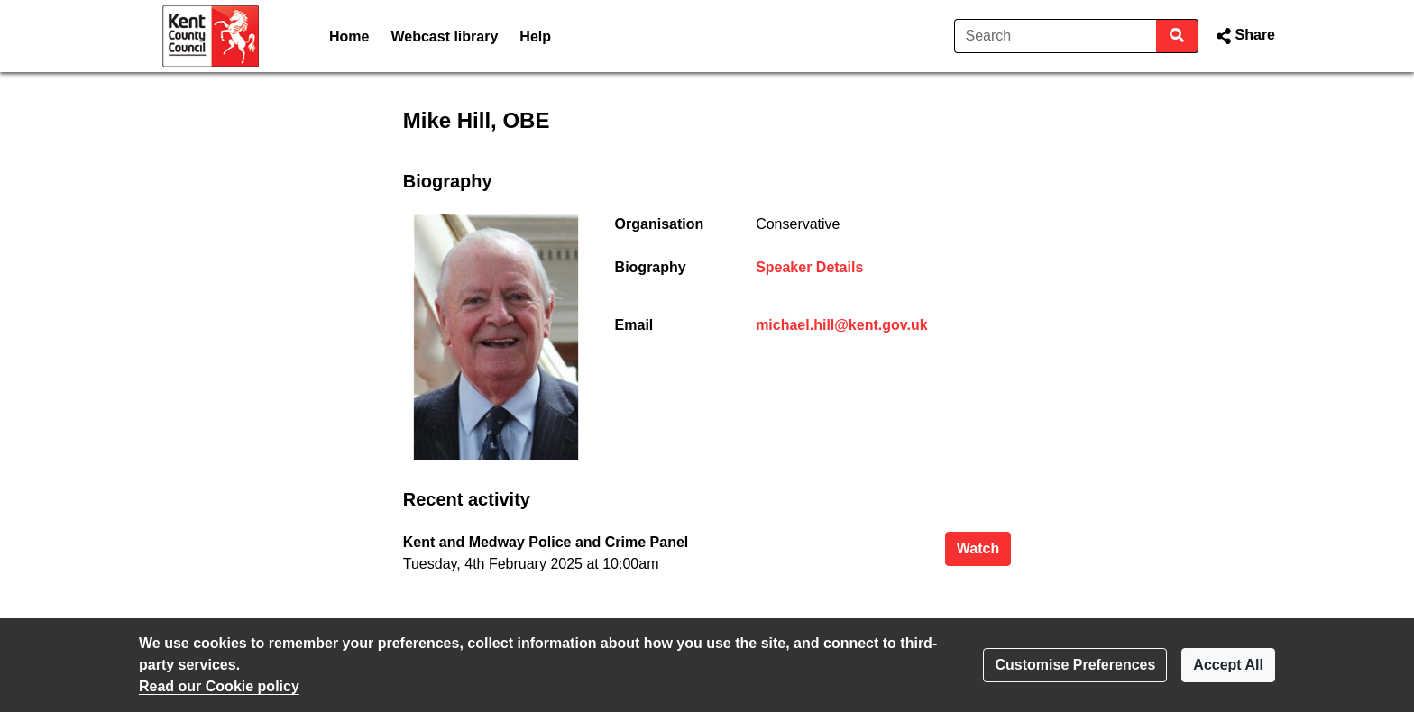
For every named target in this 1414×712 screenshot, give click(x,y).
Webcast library (444, 36)
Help (535, 36)
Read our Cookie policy (219, 686)
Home (349, 36)
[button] (1244, 36)
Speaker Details (809, 267)
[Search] (1055, 36)
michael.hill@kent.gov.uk (841, 325)
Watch (984, 546)
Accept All (1228, 664)
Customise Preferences (1075, 664)
